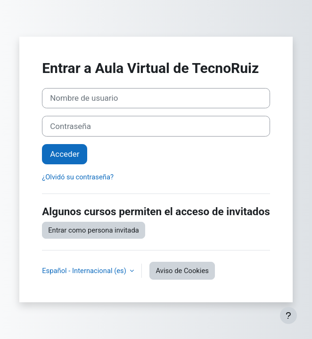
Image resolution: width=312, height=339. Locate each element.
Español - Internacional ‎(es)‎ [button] (85, 270)
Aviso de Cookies (182, 270)
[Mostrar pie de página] (288, 315)
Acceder (64, 154)
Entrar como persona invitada (93, 230)
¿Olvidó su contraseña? (78, 177)
